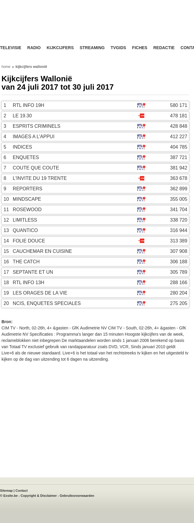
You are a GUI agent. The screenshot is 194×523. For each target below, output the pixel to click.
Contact (21, 490)
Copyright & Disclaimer (39, 495)
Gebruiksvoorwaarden (77, 495)
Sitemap (6, 490)
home (5, 67)
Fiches (139, 48)
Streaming (92, 48)
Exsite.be (10, 495)
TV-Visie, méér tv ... (47, 27)
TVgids (118, 48)
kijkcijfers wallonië (31, 67)
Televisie (10, 48)
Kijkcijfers (60, 48)
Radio (34, 48)
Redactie (164, 48)
